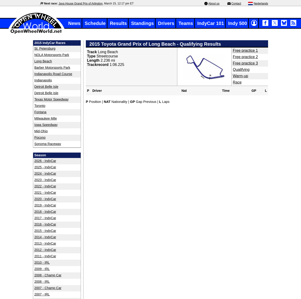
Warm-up (240, 76)
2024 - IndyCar (45, 173)
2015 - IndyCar (45, 231)
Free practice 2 (245, 57)
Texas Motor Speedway (51, 99)
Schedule (95, 23)
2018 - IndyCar (45, 212)
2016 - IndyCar (45, 224)
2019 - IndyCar (45, 205)
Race (237, 82)
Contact (236, 3)
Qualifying (241, 70)
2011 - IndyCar (45, 256)
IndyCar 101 (210, 23)
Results (118, 23)
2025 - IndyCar (45, 167)
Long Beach (43, 61)
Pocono (39, 137)
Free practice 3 (245, 63)
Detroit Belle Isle (46, 87)
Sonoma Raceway (47, 144)
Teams (185, 23)
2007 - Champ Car (47, 288)
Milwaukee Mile (45, 118)
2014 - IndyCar (45, 237)
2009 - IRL (42, 269)
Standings (142, 23)
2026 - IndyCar (45, 161)
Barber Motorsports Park (52, 67)
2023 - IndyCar (45, 180)
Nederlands (261, 3)
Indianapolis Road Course (53, 74)
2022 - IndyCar (45, 186)
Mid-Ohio (41, 131)
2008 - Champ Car (47, 275)
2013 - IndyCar (45, 243)
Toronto (39, 106)
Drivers (166, 23)
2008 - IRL (42, 281)
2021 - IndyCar (45, 192)
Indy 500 (237, 23)
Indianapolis (43, 80)
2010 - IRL (42, 262)
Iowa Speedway (46, 125)
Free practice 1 (245, 50)
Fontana (40, 112)
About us (213, 3)
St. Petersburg (44, 48)
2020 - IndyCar (45, 199)
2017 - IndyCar (45, 218)
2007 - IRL (42, 294)
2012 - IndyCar (45, 250)
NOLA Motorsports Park (51, 55)
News (74, 23)
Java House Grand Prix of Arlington (81, 3)
